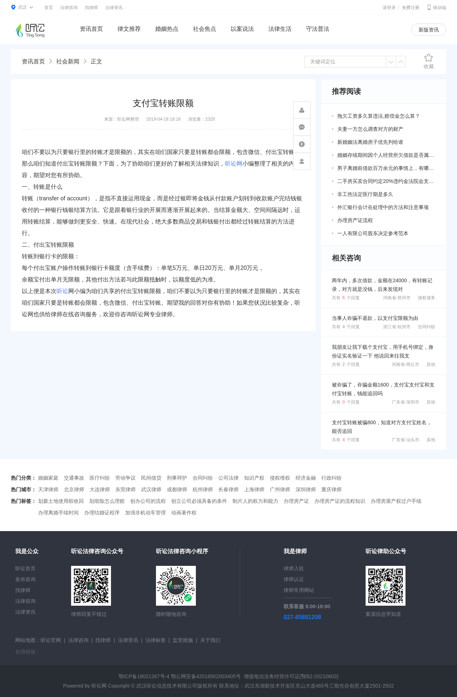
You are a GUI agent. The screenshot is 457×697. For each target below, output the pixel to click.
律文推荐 (129, 29)
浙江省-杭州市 (397, 326)
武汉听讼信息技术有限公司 (166, 686)
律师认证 (294, 579)
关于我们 (210, 640)
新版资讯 (429, 30)
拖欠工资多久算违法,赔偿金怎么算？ (378, 116)
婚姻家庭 (48, 478)
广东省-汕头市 (405, 439)
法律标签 (155, 640)
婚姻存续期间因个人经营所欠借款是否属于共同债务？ (386, 155)
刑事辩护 (177, 478)
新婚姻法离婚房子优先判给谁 (370, 142)
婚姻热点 (166, 29)
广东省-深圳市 (405, 402)
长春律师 (228, 489)
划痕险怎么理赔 (107, 501)
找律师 (91, 7)
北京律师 (74, 489)
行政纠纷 (331, 478)
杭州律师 (203, 489)
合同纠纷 (426, 326)
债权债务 (426, 297)
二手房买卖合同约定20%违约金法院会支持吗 (386, 181)
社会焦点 (204, 29)
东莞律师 (125, 489)
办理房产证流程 (355, 220)
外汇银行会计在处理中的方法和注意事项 (383, 207)
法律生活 (280, 29)
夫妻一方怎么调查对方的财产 (370, 129)
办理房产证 (296, 501)
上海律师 (254, 489)
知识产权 (254, 478)
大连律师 (100, 489)
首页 (48, 7)
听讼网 (233, 163)
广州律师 (280, 489)
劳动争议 (125, 478)
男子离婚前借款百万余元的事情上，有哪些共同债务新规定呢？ (386, 168)
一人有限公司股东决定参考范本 (372, 233)
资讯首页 (91, 29)
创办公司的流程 (148, 501)
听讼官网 (51, 640)
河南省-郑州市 (397, 297)
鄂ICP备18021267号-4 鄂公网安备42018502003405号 (180, 676)
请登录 (389, 7)
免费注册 (410, 7)
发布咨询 (25, 579)
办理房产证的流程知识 (339, 501)
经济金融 (306, 478)
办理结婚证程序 (102, 513)
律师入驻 (294, 568)
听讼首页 (25, 568)
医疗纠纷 (100, 478)
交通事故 (74, 478)
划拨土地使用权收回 (61, 501)
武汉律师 (151, 489)
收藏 (429, 61)
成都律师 (177, 489)
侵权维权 (280, 478)
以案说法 (242, 29)
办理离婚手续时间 (58, 513)
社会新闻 (67, 61)
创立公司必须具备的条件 (199, 501)
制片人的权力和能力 (255, 501)
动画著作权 (184, 513)
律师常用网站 (299, 590)
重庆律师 (331, 489)
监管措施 (183, 640)
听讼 (62, 291)
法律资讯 (114, 7)
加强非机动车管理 (145, 513)
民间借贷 (151, 478)
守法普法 (317, 29)
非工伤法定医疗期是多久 (365, 194)
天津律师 (48, 489)
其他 (431, 364)
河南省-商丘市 (405, 364)
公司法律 (228, 478)
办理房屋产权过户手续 (396, 501)
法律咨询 (69, 7)
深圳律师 (306, 489)
